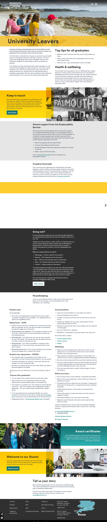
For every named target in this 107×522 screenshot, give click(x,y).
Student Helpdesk (62, 416)
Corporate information (32, 508)
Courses (12, 498)
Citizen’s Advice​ (62, 338)
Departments (13, 505)
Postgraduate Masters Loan (34, 396)
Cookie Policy (71, 519)
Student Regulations (86, 519)
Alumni (43, 505)
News (27, 498)
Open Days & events (47, 501)
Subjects (12, 501)
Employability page (44, 155)
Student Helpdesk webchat (63, 413)
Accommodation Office (64, 335)
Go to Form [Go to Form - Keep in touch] (12, 112)
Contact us (44, 498)
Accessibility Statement (64, 519)
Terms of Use (93, 519)
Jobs (26, 505)
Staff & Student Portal (47, 508)
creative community (63, 176)
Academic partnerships (13, 509)
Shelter (59, 340)
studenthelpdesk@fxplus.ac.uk (65, 408)
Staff (26, 501)
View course (38, 281)
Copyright (75, 519)
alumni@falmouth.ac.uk (40, 492)
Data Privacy (80, 519)
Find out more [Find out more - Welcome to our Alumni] (13, 465)
